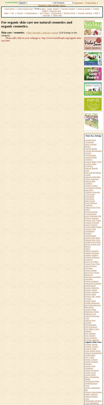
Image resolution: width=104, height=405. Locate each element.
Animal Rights (91, 149)
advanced (79, 3)
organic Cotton (91, 186)
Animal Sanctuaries (93, 151)
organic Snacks (91, 346)
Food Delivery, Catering (91, 204)
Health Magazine (92, 303)
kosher (56, 9)
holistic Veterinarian (93, 392)
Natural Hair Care (92, 240)
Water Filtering (91, 394)
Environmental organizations (91, 213)
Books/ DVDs (69, 13)
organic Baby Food (93, 162)
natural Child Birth (93, 177)
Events (20, 13)
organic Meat (90, 309)
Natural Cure (90, 314)
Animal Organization (90, 154)
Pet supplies (90, 333)
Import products (92, 281)
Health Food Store (93, 242)
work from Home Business (92, 274)
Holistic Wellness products (92, 258)
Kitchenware (90, 286)
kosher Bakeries (92, 288)
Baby (6, 13)
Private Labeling (92, 340)
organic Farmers (92, 223)
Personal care (55, 11)
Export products (92, 218)
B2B (96, 13)
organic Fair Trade (93, 220)
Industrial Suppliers (93, 283)
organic (43, 9)
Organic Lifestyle (85, 13)
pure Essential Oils (93, 216)
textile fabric (90, 355)
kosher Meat (90, 294)
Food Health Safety (93, 227)
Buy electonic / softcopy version (43, 32)
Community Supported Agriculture (90, 196)
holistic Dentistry (92, 253)
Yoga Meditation (92, 403)
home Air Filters (92, 262)
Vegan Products (92, 370)
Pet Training (90, 336)
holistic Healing (91, 255)
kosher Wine (90, 301)
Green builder (91, 270)
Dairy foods (90, 201)
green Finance (91, 225)
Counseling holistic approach (93, 189)
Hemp (87, 249)
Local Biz (46, 15)
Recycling (89, 307)
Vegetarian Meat (92, 381)
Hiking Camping (92, 251)
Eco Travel (44, 13)
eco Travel (89, 357)
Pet (12, 13)
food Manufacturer (93, 305)
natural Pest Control (90, 321)
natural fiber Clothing (90, 182)
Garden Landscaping (90, 234)
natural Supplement (93, 353)
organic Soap (91, 349)
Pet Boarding (90, 325)
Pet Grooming (91, 327)
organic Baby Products (90, 165)
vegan (49, 9)
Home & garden (84, 9)
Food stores (10, 9)
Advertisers (89, 21)
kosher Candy (91, 290)
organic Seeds (91, 344)
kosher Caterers (92, 292)
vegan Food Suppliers (90, 367)
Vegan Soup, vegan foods (90, 374)
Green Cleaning (92, 179)
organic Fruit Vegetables (90, 230)
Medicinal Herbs (92, 312)
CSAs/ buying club (25, 9)
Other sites (57, 15)
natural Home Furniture (91, 267)
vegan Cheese (91, 359)
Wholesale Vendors (93, 401)
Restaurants (56, 13)
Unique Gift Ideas (92, 238)
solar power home (93, 351)
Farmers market (68, 9)
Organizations (31, 13)
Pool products (91, 338)
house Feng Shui (92, 264)
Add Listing (91, 3)
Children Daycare (92, 192)
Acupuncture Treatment (90, 141)
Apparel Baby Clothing (91, 158)
